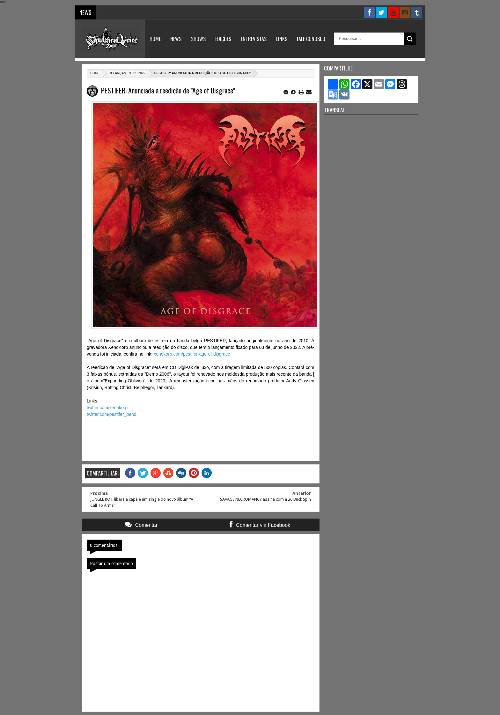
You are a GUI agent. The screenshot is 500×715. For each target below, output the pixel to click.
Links (281, 39)
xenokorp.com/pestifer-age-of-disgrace (192, 354)
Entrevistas (254, 39)
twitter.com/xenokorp (107, 407)
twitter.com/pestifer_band (111, 414)
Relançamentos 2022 (127, 73)
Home (155, 39)
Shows (198, 39)
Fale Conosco (311, 39)
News (175, 39)
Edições (223, 39)
